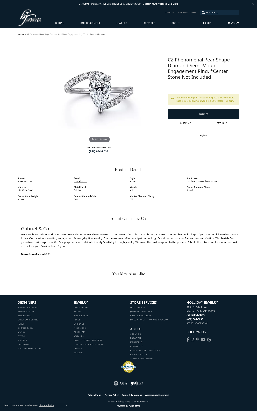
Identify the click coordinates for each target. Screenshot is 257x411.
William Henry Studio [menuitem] (30, 348)
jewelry (21, 34)
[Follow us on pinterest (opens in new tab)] (197, 340)
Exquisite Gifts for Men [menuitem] (88, 340)
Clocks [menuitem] (78, 348)
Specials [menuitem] (79, 352)
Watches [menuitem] (79, 336)
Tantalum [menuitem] (23, 344)
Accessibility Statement (157, 395)
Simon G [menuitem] (22, 340)
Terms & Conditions (142, 358)
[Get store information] (198, 323)
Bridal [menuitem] (78, 311)
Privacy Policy (138, 354)
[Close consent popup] (66, 405)
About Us (135, 334)
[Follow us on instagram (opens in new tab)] (192, 340)
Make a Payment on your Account (150, 319)
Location (135, 338)
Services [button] (149, 22)
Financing (136, 342)
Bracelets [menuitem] (79, 332)
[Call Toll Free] (195, 319)
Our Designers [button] (90, 22)
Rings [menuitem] (77, 319)
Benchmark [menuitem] (24, 315)
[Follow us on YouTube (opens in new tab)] (203, 340)
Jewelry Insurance (141, 311)
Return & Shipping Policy (145, 350)
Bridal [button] (59, 22)
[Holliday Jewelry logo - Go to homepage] (36, 17)
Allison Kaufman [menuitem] (28, 307)
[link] (169, 12)
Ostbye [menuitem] (22, 336)
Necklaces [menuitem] (80, 328)
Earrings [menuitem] (79, 324)
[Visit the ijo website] (137, 383)
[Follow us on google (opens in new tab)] (209, 340)
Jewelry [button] (121, 22)
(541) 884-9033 (98, 151)
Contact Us (136, 346)
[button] (207, 23)
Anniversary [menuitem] (81, 307)
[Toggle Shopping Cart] (233, 23)
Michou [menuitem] (22, 332)
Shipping (185, 123)
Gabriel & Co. (80, 181)
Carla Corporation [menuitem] (29, 319)
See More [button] (173, 3)
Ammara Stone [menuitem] (26, 311)
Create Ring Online (141, 315)
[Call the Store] (196, 315)
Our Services (137, 307)
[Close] (253, 4)
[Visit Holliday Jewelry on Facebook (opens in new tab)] (188, 340)
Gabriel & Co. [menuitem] (25, 328)
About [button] (176, 22)
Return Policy (94, 395)
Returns (222, 123)
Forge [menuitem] (21, 324)
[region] (99, 92)
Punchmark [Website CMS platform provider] (134, 406)
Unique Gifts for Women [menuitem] (88, 344)
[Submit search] (202, 12)
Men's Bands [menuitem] (81, 315)
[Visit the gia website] (120, 383)
